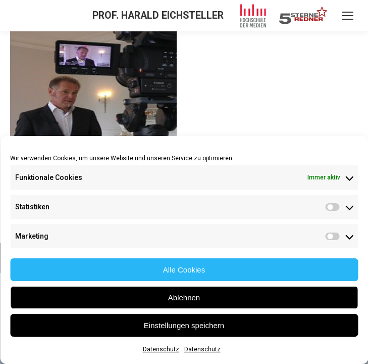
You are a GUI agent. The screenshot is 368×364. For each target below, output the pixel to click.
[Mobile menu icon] (348, 16)
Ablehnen (184, 297)
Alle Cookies (184, 269)
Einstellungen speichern (184, 325)
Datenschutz (161, 349)
